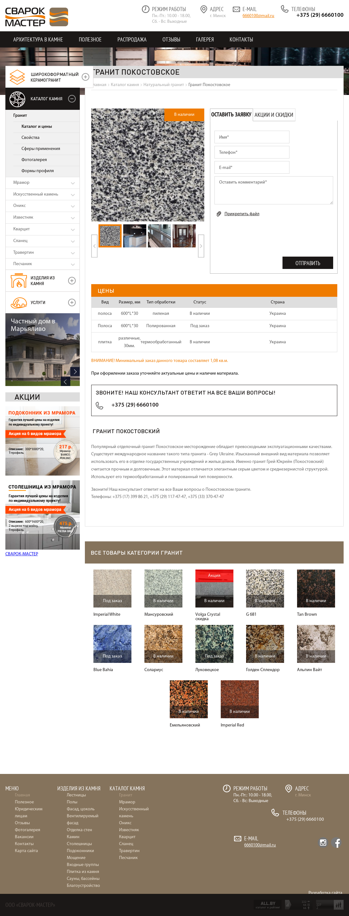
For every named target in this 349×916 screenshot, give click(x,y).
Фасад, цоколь (81, 809)
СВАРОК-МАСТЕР (21, 481)
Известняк (23, 217)
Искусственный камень (35, 194)
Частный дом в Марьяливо (33, 498)
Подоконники (80, 851)
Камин (73, 837)
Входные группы (83, 865)
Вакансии (24, 837)
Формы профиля (38, 171)
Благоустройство (83, 885)
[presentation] (262, 235)
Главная (22, 795)
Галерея (205, 39)
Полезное (90, 39)
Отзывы (171, 39)
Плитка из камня (83, 871)
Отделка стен (79, 830)
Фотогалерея (34, 160)
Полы (72, 802)
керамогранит (55, 77)
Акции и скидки (274, 114)
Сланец (20, 241)
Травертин (23, 252)
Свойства (31, 137)
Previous (65, 554)
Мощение (76, 858)
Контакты (241, 39)
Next (75, 545)
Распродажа (132, 39)
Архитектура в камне (38, 39)
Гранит (20, 115)
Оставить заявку (231, 114)
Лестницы (76, 795)
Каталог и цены (37, 126)
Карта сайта (26, 851)
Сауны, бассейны (83, 878)
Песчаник (22, 264)
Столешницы (79, 844)
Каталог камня (46, 98)
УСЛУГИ (38, 302)
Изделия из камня (43, 280)
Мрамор (21, 182)
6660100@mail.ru (258, 16)
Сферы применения (41, 148)
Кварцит (21, 229)
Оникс (19, 205)
